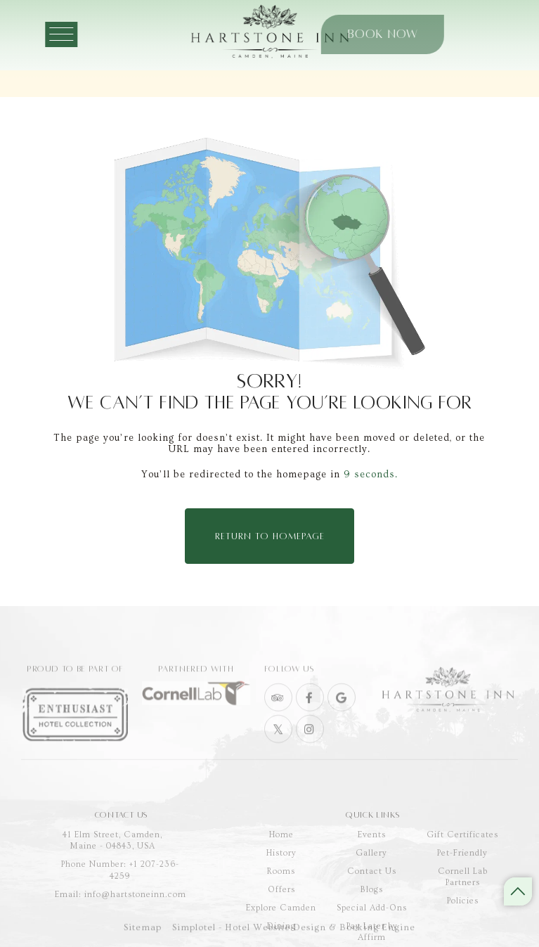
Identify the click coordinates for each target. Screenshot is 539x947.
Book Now (349, 34)
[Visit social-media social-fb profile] (310, 718)
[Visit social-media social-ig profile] (310, 749)
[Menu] (73, 34)
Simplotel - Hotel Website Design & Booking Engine (293, 934)
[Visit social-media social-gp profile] (341, 718)
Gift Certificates (462, 872)
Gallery (371, 890)
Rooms (281, 908)
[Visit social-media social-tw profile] (278, 749)
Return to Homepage (270, 536)
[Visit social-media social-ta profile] (278, 718)
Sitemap (143, 934)
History (281, 890)
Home (281, 872)
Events (372, 872)
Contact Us (371, 908)
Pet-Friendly (462, 890)
